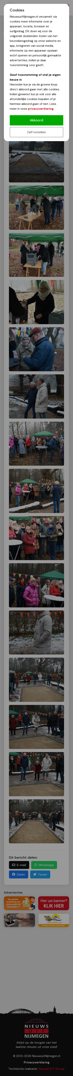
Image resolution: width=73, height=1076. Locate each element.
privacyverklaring (41, 109)
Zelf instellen (36, 132)
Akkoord (36, 120)
